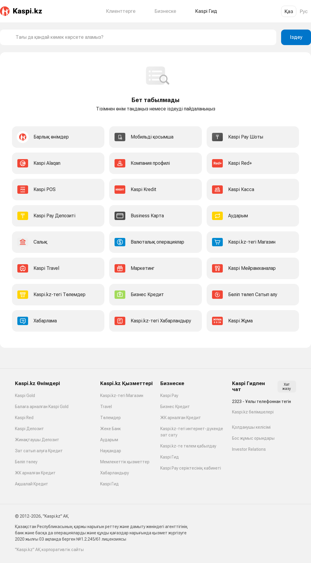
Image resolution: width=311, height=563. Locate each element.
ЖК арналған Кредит (35, 472)
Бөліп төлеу (26, 461)
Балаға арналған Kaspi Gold (41, 406)
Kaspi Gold (25, 395)
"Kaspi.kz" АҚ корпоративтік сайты (49, 549)
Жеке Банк (110, 428)
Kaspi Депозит (29, 428)
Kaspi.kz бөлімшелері (253, 412)
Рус (304, 11)
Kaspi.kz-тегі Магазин (121, 395)
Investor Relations (249, 449)
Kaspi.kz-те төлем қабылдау (188, 446)
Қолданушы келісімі (251, 427)
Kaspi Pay (169, 395)
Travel (106, 406)
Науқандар (110, 450)
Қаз (288, 11)
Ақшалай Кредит (31, 484)
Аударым (109, 439)
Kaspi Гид (109, 484)
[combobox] (144, 37)
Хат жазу (286, 386)
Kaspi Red (24, 417)
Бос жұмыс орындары (253, 438)
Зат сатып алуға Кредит (39, 450)
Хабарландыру (114, 472)
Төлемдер (110, 417)
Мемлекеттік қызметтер (125, 461)
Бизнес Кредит (175, 406)
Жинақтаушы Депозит (37, 439)
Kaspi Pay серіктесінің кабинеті (190, 468)
